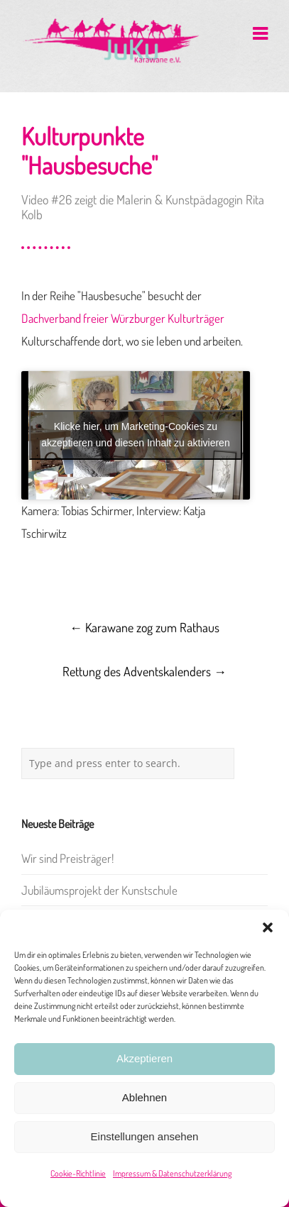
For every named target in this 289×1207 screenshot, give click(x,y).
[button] (268, 927)
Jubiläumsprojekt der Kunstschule (99, 890)
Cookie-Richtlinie (78, 1173)
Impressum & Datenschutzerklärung (172, 1173)
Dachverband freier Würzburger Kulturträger (122, 318)
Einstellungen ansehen (145, 1136)
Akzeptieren (144, 1058)
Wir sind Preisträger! (67, 858)
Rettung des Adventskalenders (144, 671)
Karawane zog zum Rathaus (144, 627)
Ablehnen (144, 1097)
